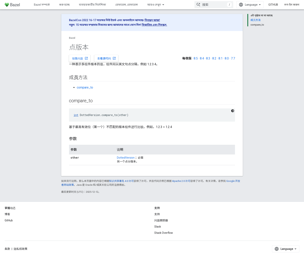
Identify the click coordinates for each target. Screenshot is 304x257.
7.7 (233, 58)
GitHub (273, 4)
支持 (157, 214)
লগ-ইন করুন (291, 4)
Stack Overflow (163, 232)
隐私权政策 (20, 248)
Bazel (72, 37)
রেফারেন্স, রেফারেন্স (126, 4)
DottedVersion (126, 157)
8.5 (196, 58)
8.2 (214, 58)
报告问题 (80, 58)
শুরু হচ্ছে (64, 4)
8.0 (227, 58)
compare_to (85, 87)
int (76, 115)
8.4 (202, 58)
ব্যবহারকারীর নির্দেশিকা (92, 4)
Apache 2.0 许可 (181, 181)
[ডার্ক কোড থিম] (232, 110)
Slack (157, 226)
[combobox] (213, 4)
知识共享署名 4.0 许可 (121, 181)
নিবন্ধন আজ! (152, 20)
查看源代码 (106, 58)
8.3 (208, 58)
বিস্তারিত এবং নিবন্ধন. (154, 24)
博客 (7, 214)
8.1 (220, 58)
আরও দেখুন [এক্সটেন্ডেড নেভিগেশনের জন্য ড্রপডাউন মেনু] (154, 4)
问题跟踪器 (161, 220)
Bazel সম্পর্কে (42, 4)
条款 (7, 248)
